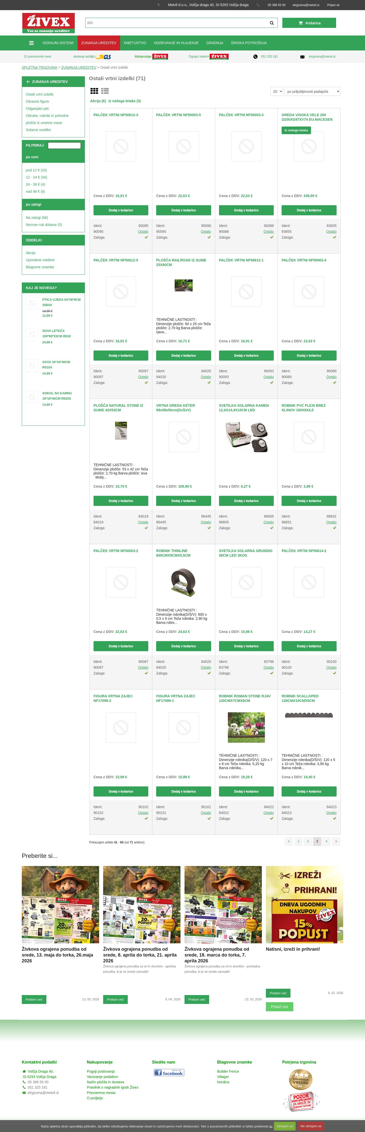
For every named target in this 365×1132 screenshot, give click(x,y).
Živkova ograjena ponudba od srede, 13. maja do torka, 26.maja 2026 (57, 955)
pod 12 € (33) (36, 170)
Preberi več (34, 999)
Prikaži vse (279, 1007)
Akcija (30, 253)
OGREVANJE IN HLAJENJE (176, 43)
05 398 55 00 (276, 5)
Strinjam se (285, 1126)
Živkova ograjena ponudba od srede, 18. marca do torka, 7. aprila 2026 (217, 955)
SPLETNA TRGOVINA (39, 67)
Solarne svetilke (38, 130)
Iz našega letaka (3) (124, 101)
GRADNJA (214, 43)
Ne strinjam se (311, 1126)
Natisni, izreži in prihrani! (293, 949)
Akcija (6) (98, 101)
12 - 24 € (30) (36, 177)
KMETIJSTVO (135, 43)
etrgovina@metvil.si (306, 5)
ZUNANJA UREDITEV (98, 43)
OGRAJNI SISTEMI (58, 43)
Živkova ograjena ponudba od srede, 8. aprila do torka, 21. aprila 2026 (140, 955)
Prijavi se (333, 5)
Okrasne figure (37, 101)
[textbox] (181, 23)
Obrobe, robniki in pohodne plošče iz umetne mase (47, 119)
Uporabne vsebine (40, 260)
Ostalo (143, 231)
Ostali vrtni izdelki (39, 94)
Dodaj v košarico (121, 210)
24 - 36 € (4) (35, 184)
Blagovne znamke (40, 267)
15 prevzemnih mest (37, 56)
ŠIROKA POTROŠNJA (249, 43)
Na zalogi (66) (37, 218)
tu (270, 1126)
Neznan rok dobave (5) (44, 225)
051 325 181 (269, 56)
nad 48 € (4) (35, 191)
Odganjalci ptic (37, 109)
